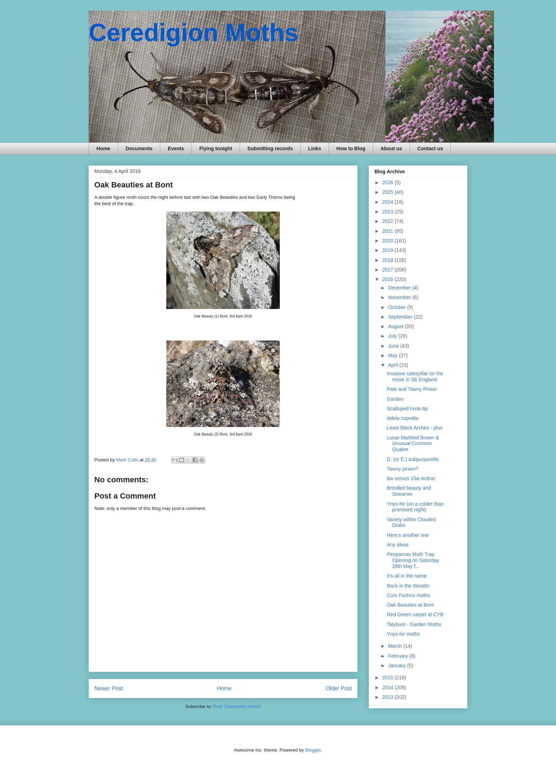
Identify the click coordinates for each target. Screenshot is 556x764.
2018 (388, 260)
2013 (388, 697)
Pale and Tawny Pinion (412, 389)
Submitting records (270, 148)
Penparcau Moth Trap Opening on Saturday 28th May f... (413, 560)
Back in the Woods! (408, 586)
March (395, 646)
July (393, 336)
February (398, 656)
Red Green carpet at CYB (415, 614)
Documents (139, 148)
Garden (395, 399)
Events (176, 148)
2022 (388, 221)
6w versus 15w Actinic (411, 478)
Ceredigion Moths (193, 32)
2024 (388, 202)
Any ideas (397, 544)
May (393, 355)
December (400, 288)
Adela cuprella (402, 418)
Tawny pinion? (402, 469)
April (393, 365)
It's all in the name (407, 576)
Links (314, 148)
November (400, 297)
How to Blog (351, 148)
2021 (388, 231)
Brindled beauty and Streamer (409, 491)
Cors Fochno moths (408, 595)
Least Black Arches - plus (415, 428)
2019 (388, 250)
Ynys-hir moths (403, 634)
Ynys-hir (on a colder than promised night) (415, 507)
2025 (388, 192)
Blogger (313, 750)
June (394, 346)
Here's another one (408, 535)
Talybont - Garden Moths (414, 624)
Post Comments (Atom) (237, 706)
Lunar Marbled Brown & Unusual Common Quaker (413, 444)
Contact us (430, 148)
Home (103, 148)
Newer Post (108, 688)
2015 (388, 677)
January (397, 665)
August (396, 326)
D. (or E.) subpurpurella (413, 459)
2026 (388, 182)
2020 (388, 240)
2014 (388, 687)
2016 (388, 279)
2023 (388, 211)
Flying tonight (215, 148)
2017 (388, 270)
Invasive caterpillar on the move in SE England (415, 376)
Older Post (339, 688)
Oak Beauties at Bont (410, 605)
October (397, 307)
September (400, 317)
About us (391, 148)
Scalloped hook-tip (407, 408)
